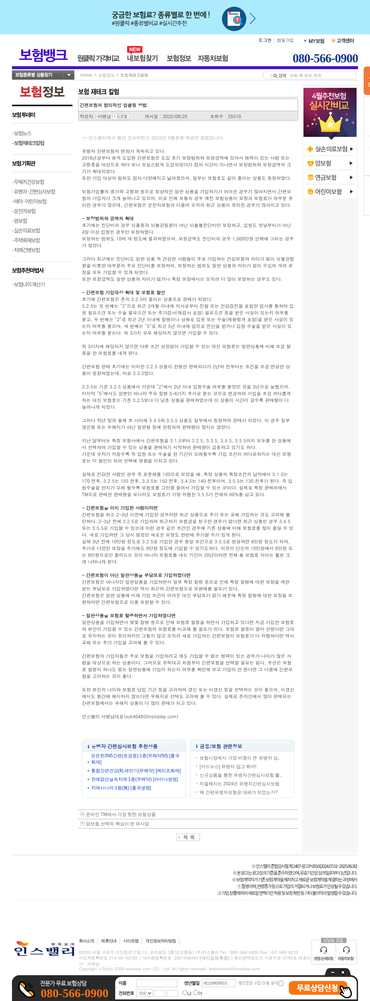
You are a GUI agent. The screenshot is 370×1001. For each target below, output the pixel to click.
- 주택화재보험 (26, 240)
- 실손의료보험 (26, 230)
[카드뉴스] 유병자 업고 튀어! (228, 766)
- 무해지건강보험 (28, 181)
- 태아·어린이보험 (29, 201)
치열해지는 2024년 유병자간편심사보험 (239, 783)
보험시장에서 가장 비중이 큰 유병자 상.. (240, 758)
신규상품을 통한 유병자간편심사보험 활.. (241, 775)
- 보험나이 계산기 (28, 284)
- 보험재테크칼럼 (28, 143)
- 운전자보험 (24, 211)
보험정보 (106, 75)
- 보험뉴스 (21, 133)
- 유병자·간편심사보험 (33, 191)
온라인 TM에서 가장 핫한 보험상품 (121, 814)
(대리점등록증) (214, 958)
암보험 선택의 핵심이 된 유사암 (117, 823)
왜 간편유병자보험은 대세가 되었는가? (239, 792)
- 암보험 (19, 220)
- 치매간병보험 (26, 250)
